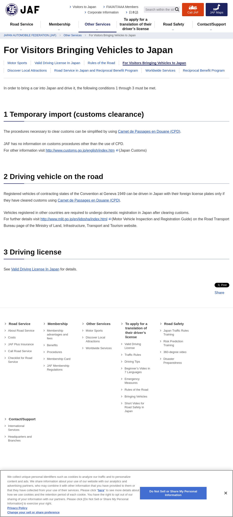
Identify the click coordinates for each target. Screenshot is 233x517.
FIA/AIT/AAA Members (122, 7)
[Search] (177, 9)
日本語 (133, 12)
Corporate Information (103, 12)
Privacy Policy (17, 508)
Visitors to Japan (84, 7)
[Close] (226, 493)
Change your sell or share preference (33, 512)
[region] (116, 493)
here (101, 490)
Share (219, 293)
